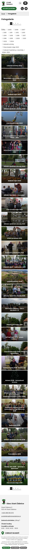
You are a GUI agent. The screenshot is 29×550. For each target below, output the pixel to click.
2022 (5, 41)
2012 (17, 33)
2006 (16, 30)
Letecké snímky (8, 44)
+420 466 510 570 (7, 513)
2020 (18, 38)
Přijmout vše (6, 547)
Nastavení (23, 547)
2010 (4, 33)
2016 (17, 35)
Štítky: (3, 29)
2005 (9, 30)
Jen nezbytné (15, 547)
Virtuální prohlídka (9, 8)
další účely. (20, 539)
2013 (23, 33)
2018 (4, 38)
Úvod (3, 14)
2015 (11, 35)
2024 (12, 41)
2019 (11, 38)
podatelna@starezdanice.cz (11, 516)
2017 (24, 35)
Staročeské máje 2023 (11, 47)
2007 (23, 30)
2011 (11, 33)
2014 (4, 35)
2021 (24, 38)
